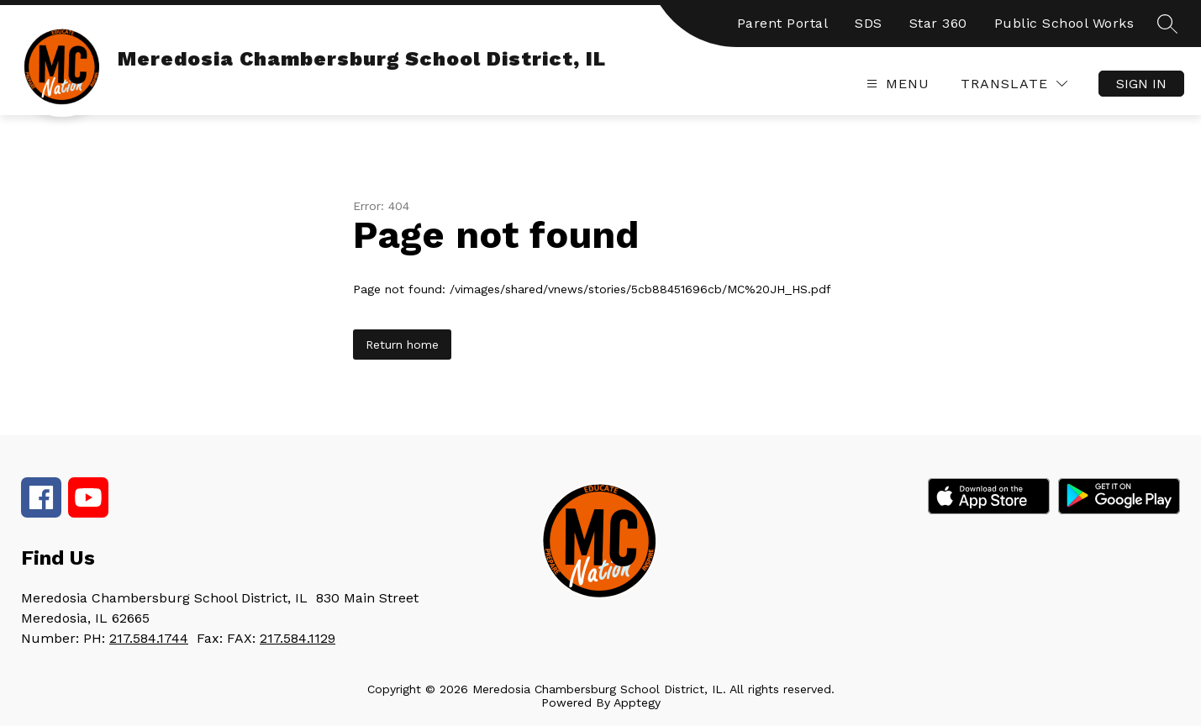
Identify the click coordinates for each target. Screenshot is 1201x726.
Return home (402, 344)
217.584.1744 (148, 638)
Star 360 (938, 23)
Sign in (1141, 84)
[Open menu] (896, 83)
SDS (868, 23)
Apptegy (637, 702)
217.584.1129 (297, 638)
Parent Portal (783, 23)
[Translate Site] (1014, 83)
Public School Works (1064, 23)
